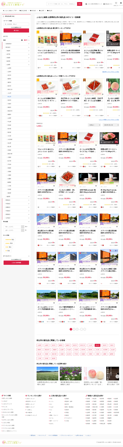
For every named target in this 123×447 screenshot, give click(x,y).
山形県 (42, 10)
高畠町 (9, 168)
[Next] (82, 329)
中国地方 (8, 211)
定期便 (67, 399)
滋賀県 (103, 410)
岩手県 (8, 54)
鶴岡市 (9, 78)
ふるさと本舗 (7, 423)
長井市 (9, 100)
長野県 (95, 424)
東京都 (95, 404)
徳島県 (110, 413)
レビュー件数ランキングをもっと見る (109, 119)
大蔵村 (9, 157)
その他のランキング (32, 415)
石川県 (95, 415)
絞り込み (16, 30)
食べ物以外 (29, 413)
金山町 (9, 143)
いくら (52, 401)
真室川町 (10, 153)
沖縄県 (117, 415)
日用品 (67, 413)
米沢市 (9, 75)
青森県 (8, 50)
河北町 (9, 125)
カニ (51, 404)
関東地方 (8, 200)
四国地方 (8, 214)
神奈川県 (95, 407)
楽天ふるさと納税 (8, 399)
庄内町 (9, 189)
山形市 (9, 71)
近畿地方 (8, 207)
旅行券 (67, 404)
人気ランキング (31, 399)
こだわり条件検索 (16, 262)
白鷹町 (9, 178)
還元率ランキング (31, 401)
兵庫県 (103, 418)
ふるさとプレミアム (9, 410)
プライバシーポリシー (67, 439)
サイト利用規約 (52, 439)
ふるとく (92, 439)
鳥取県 (110, 399)
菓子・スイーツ (55, 421)
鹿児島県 (117, 413)
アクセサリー (69, 418)
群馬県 (88, 424)
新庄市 (9, 86)
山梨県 (95, 421)
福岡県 (110, 424)
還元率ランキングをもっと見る (110, 71)
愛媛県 (110, 418)
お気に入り (115, 4)
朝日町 (9, 132)
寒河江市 (10, 89)
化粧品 (67, 415)
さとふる (5, 407)
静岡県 (103, 401)
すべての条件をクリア (16, 27)
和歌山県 (103, 424)
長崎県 (117, 401)
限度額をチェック (92, 4)
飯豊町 (9, 182)
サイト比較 (7, 396)
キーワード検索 (8, 21)
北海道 (88, 399)
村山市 (9, 96)
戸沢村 (9, 164)
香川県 (110, 415)
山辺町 (9, 118)
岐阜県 (103, 399)
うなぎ (52, 407)
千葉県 (95, 401)
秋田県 (8, 61)
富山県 (95, 413)
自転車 (67, 410)
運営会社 (29, 439)
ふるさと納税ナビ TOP (10, 10)
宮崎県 (117, 410)
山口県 (110, 410)
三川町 (9, 186)
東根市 (9, 107)
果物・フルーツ (55, 415)
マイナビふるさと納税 (9, 429)
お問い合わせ (81, 439)
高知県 (110, 421)
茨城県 (88, 418)
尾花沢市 (10, 111)
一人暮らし (29, 410)
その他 (67, 421)
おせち (52, 424)
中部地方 (8, 203)
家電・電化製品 (70, 407)
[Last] (85, 329)
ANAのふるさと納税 (9, 413)
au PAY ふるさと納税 (9, 420)
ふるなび (5, 401)
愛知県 (103, 404)
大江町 (9, 136)
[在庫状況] (94, 124)
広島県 (110, 407)
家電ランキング (31, 404)
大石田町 (10, 139)
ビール (52, 418)
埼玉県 (95, 399)
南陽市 (9, 114)
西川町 (9, 128)
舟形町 (9, 150)
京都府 (103, 413)
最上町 (9, 146)
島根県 (110, 401)
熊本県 (117, 404)
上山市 (9, 93)
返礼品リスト (107, 4)
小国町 (9, 175)
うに (51, 410)
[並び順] (111, 124)
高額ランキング (31, 407)
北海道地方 (9, 43)
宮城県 (8, 57)
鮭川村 (9, 161)
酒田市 (9, 82)
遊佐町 (9, 193)
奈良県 (103, 421)
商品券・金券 (69, 401)
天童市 (9, 103)
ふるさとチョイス (8, 404)
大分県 (117, 407)
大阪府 (103, 415)
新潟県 (95, 410)
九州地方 (8, 218)
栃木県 (88, 421)
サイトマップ (39, 439)
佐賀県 (117, 399)
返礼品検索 (23, 10)
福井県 (95, 418)
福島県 (8, 196)
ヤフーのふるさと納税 (9, 426)
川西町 (9, 171)
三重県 (103, 407)
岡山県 (110, 404)
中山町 (9, 121)
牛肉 (51, 399)
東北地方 (33, 10)
